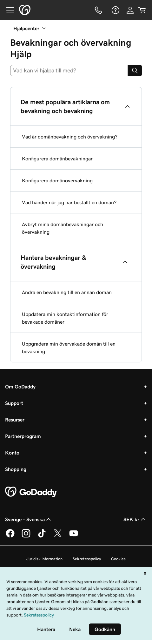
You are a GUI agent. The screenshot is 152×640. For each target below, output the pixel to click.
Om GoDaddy (20, 386)
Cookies (118, 559)
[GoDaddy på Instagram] (26, 536)
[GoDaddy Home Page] (31, 492)
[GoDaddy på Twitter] (58, 536)
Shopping (15, 469)
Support (14, 403)
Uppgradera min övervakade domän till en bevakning (69, 347)
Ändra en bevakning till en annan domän (67, 292)
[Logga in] (130, 10)
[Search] (135, 70)
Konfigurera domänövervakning (57, 180)
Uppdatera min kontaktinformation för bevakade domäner (65, 318)
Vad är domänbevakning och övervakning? (69, 136)
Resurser (14, 419)
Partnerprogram (23, 436)
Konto (12, 452)
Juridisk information (44, 559)
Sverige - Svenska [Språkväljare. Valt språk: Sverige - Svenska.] (28, 519)
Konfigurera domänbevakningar (57, 158)
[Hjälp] (115, 10)
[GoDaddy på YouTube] (74, 536)
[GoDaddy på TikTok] (42, 536)
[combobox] (69, 70)
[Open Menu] (7, 10)
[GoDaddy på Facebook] (10, 536)
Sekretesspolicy (87, 559)
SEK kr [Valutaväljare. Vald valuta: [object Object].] (135, 519)
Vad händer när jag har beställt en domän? (69, 202)
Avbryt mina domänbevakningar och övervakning (62, 228)
